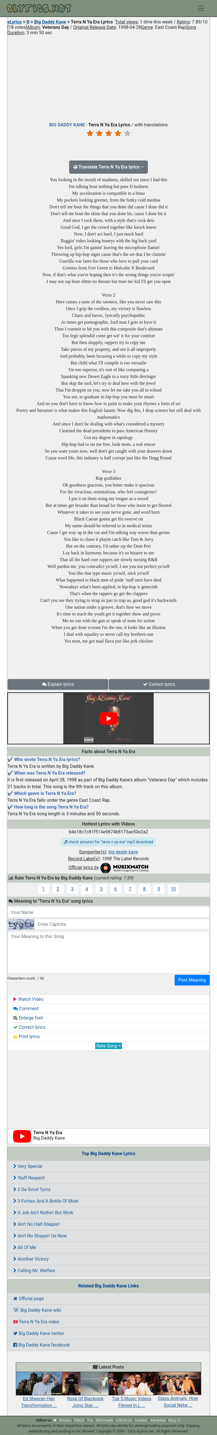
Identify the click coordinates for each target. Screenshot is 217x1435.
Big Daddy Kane (50, 22)
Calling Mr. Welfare (34, 1270)
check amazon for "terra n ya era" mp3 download (108, 842)
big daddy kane (123, 852)
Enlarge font (28, 1018)
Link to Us (124, 1420)
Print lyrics (26, 1036)
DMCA (79, 1420)
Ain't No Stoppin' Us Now (40, 1236)
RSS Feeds (104, 1420)
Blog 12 (174, 1420)
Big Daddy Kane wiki (37, 1310)
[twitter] (55, 1420)
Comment (26, 1008)
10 (173, 889)
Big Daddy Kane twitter (38, 1333)
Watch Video (28, 999)
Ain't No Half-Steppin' (36, 1224)
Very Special (27, 1166)
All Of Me (24, 1247)
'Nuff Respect (29, 1178)
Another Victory (31, 1259)
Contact (141, 1420)
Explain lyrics (58, 684)
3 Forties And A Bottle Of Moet (46, 1201)
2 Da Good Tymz (31, 1189)
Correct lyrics (159, 684)
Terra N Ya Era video (36, 1321)
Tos (90, 1420)
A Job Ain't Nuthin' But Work (43, 1212)
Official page (28, 1298)
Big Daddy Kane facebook (41, 1345)
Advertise (158, 1420)
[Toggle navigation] (201, 8)
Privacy (65, 1420)
